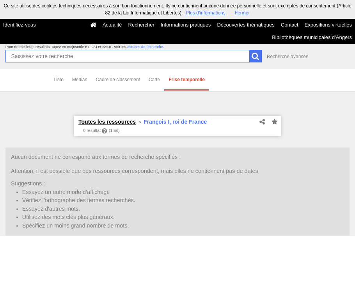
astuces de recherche (145, 46)
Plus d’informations (205, 13)
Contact (289, 25)
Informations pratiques (186, 25)
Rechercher (141, 25)
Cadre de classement (118, 79)
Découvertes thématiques (245, 25)
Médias (79, 79)
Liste (59, 79)
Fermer (242, 13)
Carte (154, 79)
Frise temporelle (187, 79)
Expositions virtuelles (328, 25)
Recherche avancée (288, 56)
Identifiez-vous (19, 25)
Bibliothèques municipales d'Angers (312, 37)
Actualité (112, 25)
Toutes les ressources (107, 122)
